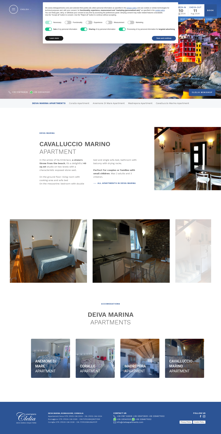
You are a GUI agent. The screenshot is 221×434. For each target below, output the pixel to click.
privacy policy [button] (132, 8)
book (210, 10)
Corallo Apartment (79, 103)
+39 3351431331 (41, 92)
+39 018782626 (20, 92)
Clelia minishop (202, 92)
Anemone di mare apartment (109, 103)
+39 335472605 (140, 416)
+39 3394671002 (156, 416)
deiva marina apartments (49, 103)
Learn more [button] (54, 38)
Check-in (181, 7)
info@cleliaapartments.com (130, 422)
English (25, 9)
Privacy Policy (186, 422)
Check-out (195, 7)
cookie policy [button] (160, 10)
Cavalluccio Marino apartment (172, 103)
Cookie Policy (199, 422)
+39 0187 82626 (124, 416)
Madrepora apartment (140, 103)
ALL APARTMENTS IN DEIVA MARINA (117, 183)
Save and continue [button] (163, 38)
